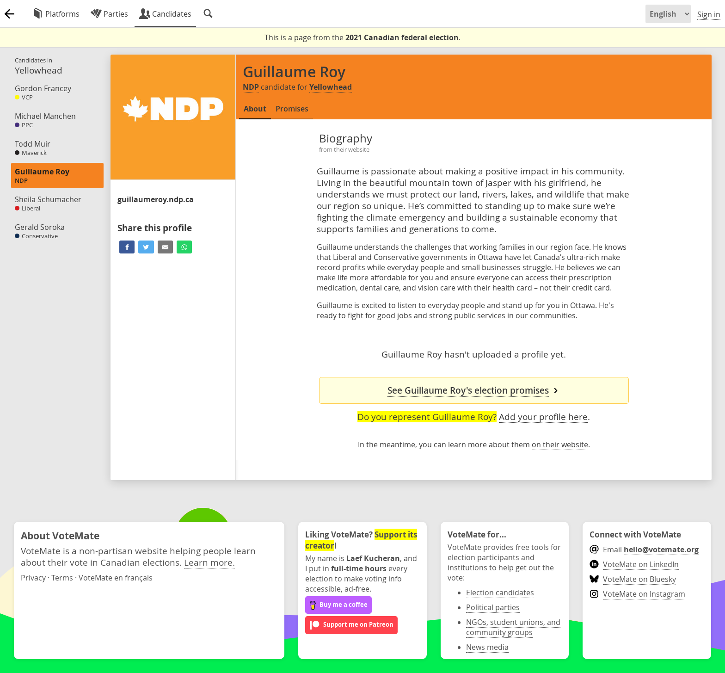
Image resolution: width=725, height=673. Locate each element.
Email (644, 549)
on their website (560, 444)
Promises (292, 109)
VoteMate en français (116, 578)
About (255, 109)
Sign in (708, 14)
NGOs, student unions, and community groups (513, 627)
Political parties (493, 607)
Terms (62, 578)
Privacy (33, 578)
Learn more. (209, 562)
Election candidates (500, 592)
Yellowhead (330, 87)
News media (487, 647)
